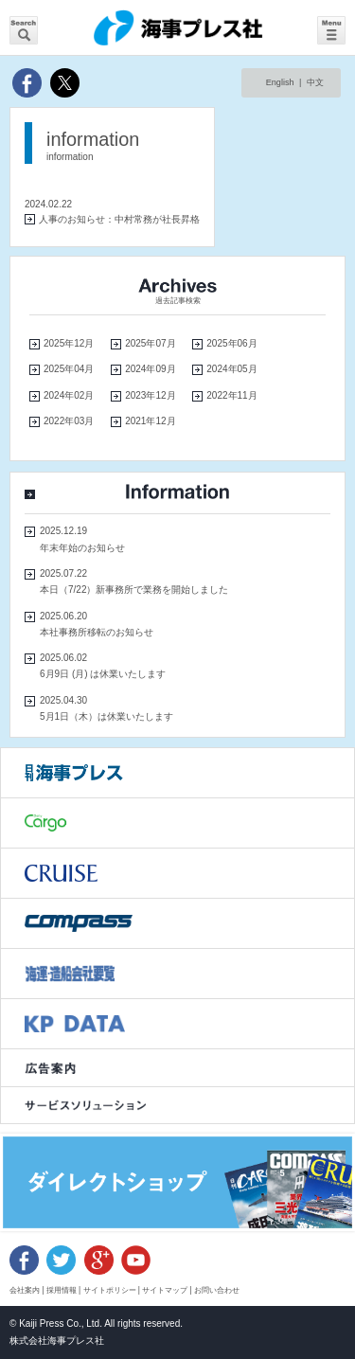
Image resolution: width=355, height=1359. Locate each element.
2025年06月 (231, 343)
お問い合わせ (217, 1290)
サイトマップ (164, 1290)
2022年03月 (69, 421)
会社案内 (24, 1290)
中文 (315, 82)
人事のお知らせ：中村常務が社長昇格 (119, 219)
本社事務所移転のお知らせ (96, 632)
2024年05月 (231, 369)
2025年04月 (69, 369)
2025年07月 (150, 343)
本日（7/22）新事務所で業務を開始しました (134, 589)
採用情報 (61, 1290)
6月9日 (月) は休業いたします (103, 674)
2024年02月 (69, 395)
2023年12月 (150, 395)
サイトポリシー (109, 1290)
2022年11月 (231, 395)
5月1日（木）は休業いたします (106, 716)
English (280, 82)
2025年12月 (69, 343)
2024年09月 (150, 369)
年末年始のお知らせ (82, 548)
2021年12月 (150, 421)
